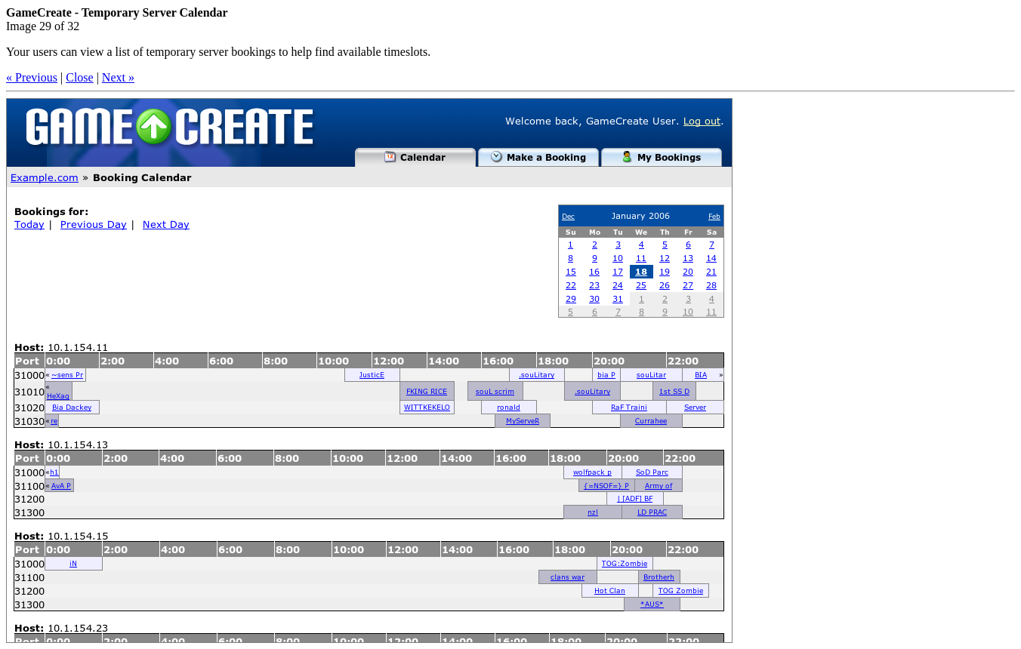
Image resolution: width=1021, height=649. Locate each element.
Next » (118, 77)
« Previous (31, 77)
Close (79, 77)
